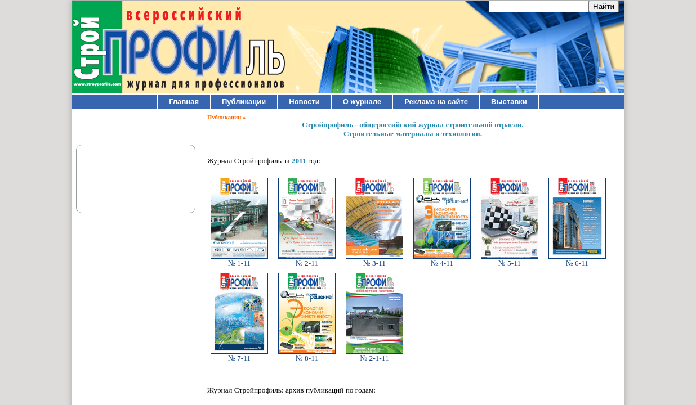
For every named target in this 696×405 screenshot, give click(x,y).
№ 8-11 (307, 354)
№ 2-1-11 (374, 354)
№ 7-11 (239, 354)
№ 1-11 (239, 259)
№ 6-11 (577, 259)
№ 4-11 (442, 259)
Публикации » (226, 117)
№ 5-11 (509, 259)
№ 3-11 (374, 259)
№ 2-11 (307, 259)
